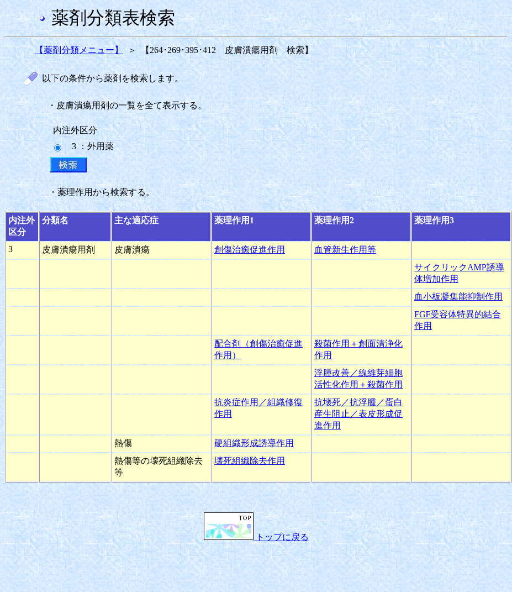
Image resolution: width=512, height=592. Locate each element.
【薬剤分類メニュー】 (79, 50)
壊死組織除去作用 (249, 460)
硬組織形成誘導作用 (254, 443)
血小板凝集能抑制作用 (458, 296)
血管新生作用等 (345, 249)
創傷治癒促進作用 (249, 249)
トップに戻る (256, 537)
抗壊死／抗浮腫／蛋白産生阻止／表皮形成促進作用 (358, 413)
